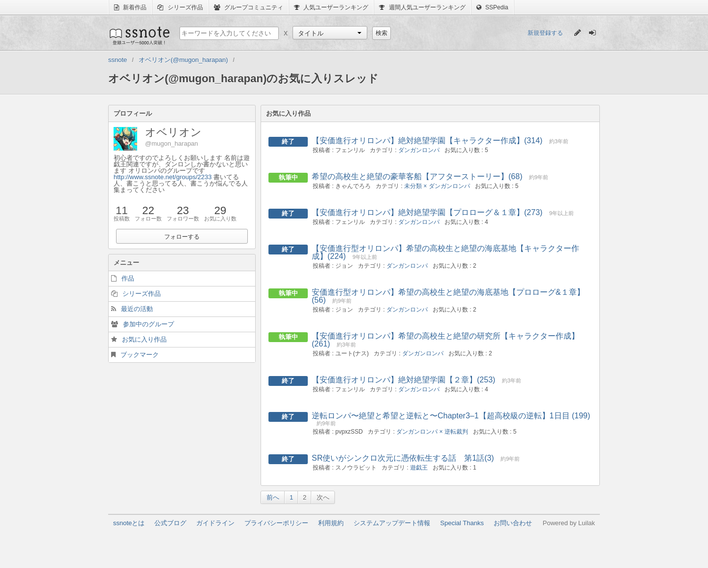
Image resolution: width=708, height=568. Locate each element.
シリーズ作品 (180, 7)
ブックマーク (139, 354)
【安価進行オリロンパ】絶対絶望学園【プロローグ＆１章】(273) (427, 212)
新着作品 (130, 7)
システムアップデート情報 (392, 523)
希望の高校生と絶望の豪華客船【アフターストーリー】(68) (417, 176)
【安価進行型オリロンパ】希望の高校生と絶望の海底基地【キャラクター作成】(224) (445, 252)
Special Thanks (462, 523)
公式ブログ (170, 523)
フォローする (182, 236)
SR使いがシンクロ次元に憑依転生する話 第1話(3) (403, 458)
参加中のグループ (148, 324)
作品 (127, 278)
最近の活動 (137, 309)
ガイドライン (215, 523)
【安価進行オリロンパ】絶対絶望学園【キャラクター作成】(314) (427, 140)
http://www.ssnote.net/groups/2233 (162, 177)
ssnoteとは (129, 523)
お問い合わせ (513, 523)
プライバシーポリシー (276, 523)
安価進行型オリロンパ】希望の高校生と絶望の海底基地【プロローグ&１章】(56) (448, 296)
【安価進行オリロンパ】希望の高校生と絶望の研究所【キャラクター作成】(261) (445, 340)
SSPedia (492, 7)
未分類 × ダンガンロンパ (437, 186)
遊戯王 (419, 467)
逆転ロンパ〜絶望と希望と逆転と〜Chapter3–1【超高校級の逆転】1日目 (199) (451, 415)
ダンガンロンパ (419, 150)
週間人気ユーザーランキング (422, 7)
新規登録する (545, 33)
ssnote (139, 35)
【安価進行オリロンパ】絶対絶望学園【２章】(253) (403, 380)
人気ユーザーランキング (331, 7)
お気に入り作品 (144, 339)
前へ (272, 497)
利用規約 (331, 523)
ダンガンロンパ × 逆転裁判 (432, 431)
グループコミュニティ (248, 7)
